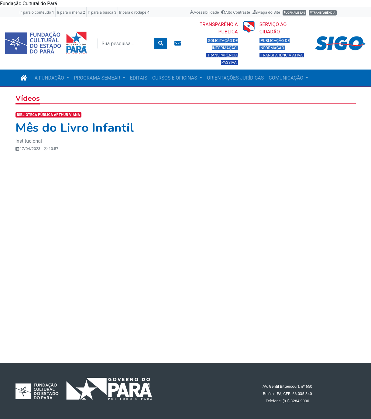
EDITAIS (138, 78)
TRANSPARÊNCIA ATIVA (282, 55)
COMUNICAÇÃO (286, 78)
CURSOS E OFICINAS (175, 78)
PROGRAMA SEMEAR (98, 78)
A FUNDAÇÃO (50, 78)
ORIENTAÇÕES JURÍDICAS (235, 78)
